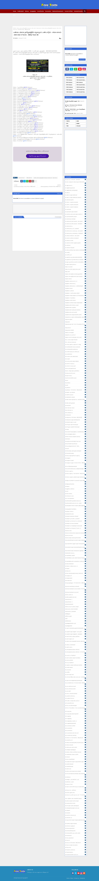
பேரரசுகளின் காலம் (76, 703)
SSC (67, 123)
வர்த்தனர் (76, 810)
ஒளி (76, 385)
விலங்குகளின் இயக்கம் (76, 830)
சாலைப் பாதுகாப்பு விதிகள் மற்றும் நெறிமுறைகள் (76, 477)
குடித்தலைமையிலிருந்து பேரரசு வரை (76, 441)
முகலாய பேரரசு (76, 784)
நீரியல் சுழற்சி (76, 616)
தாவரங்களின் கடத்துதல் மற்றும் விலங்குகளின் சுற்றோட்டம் (76, 544)
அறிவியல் (76, 245)
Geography (33, 11)
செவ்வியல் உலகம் (76, 495)
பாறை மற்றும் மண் (76, 674)
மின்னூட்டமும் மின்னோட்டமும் (76, 779)
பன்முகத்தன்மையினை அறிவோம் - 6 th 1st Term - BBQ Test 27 (76, 652)
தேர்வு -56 (76, 570)
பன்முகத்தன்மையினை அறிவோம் (76, 649)
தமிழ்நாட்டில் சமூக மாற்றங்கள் (76, 523)
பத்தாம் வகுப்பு (76, 647)
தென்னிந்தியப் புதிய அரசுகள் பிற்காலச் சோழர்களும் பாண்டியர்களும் (76, 558)
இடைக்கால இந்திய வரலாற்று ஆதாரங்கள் (76, 273)
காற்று (76, 429)
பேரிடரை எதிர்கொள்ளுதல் (76, 705)
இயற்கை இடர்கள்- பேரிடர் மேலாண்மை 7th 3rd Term (76, 325)
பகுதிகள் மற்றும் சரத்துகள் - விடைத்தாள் (76, 631)
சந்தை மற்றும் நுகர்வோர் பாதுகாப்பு (76, 455)
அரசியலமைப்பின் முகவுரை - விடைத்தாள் (76, 221)
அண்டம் (76, 192)
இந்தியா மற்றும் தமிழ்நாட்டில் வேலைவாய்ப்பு (76, 295)
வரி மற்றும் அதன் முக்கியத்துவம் (76, 805)
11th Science (69, 89)
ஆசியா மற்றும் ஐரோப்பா (76, 264)
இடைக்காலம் (76, 278)
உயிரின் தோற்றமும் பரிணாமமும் (76, 351)
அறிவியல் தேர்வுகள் (76, 247)
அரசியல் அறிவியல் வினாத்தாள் (76, 238)
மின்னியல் (76, 777)
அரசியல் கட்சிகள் (76, 240)
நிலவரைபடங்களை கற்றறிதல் (76, 608)
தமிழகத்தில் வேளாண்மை (76, 509)
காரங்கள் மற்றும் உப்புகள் (76, 422)
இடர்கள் (76, 271)
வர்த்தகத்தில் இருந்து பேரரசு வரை (76, 808)
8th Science (69, 82)
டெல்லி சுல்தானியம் (76, 498)
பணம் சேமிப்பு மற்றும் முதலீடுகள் (76, 636)
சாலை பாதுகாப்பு (76, 471)
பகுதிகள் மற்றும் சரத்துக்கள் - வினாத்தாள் (76, 634)
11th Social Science (81, 89)
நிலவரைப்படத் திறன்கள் (76, 611)
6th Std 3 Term (21, 177)
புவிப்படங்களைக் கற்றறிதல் (76, 693)
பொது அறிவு (76, 711)
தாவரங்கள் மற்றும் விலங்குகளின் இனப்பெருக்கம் (76, 548)
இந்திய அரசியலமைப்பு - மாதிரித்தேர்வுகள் (76, 285)
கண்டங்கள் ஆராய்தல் (76, 402)
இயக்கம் (76, 321)
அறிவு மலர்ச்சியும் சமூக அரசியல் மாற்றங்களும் (76, 250)
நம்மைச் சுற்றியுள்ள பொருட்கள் (76, 592)
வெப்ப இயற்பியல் (76, 837)
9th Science (69, 84)
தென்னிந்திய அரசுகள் (76, 555)
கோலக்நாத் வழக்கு (76, 453)
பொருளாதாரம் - (76, 730)
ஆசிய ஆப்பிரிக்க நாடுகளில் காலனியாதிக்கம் (76, 262)
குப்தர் (76, 448)
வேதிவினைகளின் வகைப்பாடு (76, 854)
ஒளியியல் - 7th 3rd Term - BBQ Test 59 (76, 389)
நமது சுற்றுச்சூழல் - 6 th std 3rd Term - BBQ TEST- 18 (76, 583)
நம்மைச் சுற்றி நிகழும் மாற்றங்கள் (76, 586)
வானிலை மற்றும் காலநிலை (76, 823)
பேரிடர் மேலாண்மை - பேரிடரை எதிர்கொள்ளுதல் (76, 708)
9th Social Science (81, 84)
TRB (67, 125)
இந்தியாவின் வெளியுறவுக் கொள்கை (76, 309)
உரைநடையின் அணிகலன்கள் (76, 356)
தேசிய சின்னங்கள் (76, 563)
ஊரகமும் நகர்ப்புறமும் (76, 373)
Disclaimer (82, 878)
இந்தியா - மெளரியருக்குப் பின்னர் (76, 293)
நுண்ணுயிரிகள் (76, 625)
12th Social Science (81, 91)
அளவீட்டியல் (76, 254)
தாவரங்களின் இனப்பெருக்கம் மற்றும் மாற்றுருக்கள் (76, 541)
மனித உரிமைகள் (76, 744)
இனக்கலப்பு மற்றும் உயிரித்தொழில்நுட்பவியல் (76, 317)
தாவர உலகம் (76, 530)
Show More (82, 59)
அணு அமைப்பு (76, 185)
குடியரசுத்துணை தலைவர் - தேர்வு (76, 446)
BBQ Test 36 (29, 177)
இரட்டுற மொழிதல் (76, 332)
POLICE (78, 125)
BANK (78, 123)
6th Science (69, 77)
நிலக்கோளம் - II (76, 601)
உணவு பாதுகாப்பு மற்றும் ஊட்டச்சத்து (76, 344)
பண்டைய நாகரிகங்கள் (76, 644)
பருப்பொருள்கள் (76, 660)
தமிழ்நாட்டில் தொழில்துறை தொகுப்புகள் (76, 525)
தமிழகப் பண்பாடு (76, 511)
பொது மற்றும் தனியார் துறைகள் (76, 713)
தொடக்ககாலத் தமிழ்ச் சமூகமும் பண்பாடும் (76, 573)
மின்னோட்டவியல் (76, 781)
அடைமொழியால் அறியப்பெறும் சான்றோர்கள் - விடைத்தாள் (76, 182)
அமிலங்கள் (76, 209)
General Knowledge (79, 11)
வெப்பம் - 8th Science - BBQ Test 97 (76, 842)
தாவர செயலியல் (76, 535)
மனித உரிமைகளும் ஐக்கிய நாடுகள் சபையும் (76, 742)
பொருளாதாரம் (76, 728)
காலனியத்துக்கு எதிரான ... (76, 434)
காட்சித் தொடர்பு (76, 410)
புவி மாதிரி (76, 691)
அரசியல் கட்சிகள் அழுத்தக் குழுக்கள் (76, 242)
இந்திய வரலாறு (76, 288)
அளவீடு (76, 252)
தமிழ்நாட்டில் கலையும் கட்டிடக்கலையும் (76, 521)
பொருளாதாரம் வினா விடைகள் (76, 732)
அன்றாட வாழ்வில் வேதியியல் (76, 206)
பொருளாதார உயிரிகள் (76, 725)
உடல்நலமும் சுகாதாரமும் (76, 342)
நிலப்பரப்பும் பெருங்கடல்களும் (76, 606)
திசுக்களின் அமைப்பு (76, 553)
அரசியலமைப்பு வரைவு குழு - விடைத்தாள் (76, 230)
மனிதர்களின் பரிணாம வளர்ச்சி (76, 754)
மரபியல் (76, 756)
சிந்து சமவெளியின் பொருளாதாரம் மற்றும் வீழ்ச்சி (76, 481)
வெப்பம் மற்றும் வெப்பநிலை (76, 845)
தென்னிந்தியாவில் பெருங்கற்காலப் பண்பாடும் (76, 561)
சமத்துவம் (76, 458)
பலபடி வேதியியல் (76, 662)
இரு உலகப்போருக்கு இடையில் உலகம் (76, 337)
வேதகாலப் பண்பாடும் (76, 849)
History (27, 11)
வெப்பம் (76, 840)
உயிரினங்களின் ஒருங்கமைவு (76, 349)
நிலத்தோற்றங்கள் (76, 604)
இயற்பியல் (76, 327)
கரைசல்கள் (76, 405)
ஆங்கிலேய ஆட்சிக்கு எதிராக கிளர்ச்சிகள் (76, 257)
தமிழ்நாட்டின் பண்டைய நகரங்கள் (76, 518)
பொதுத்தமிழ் (76, 718)
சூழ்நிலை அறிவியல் (76, 488)
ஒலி (76, 380)
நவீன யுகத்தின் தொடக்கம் (76, 597)
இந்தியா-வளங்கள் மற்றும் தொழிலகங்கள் (76, 302)
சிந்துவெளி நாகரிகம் (76, 483)
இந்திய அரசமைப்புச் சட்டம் (76, 281)
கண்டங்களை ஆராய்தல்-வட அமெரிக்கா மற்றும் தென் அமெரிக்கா (76, 400)
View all (59, 193)
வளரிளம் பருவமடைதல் (76, 815)
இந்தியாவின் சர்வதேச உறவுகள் (76, 305)
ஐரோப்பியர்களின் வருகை (76, 377)
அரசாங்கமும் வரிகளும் (76, 218)
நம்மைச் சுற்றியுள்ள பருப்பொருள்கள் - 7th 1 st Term (76, 589)
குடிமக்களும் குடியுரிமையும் (76, 443)
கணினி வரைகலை (76, 394)
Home (14, 11)
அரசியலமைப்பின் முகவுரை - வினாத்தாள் (76, 223)
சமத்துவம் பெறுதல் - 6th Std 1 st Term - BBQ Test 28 (76, 463)
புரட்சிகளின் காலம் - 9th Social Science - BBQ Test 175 (76, 683)
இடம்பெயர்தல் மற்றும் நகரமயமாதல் (76, 269)
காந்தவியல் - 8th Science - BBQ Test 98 (76, 417)
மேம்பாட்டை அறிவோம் (76, 790)
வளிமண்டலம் (76, 817)
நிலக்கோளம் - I (76, 599)
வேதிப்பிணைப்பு (76, 852)
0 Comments (58, 217)
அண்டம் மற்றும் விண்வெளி (76, 194)
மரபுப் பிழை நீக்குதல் (76, 759)
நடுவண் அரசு (76, 580)
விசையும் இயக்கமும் (76, 828)
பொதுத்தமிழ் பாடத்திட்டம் (76, 720)
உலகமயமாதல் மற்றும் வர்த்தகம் (76, 361)
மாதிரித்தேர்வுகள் (76, 766)
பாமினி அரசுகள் (76, 667)
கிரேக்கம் (76, 438)
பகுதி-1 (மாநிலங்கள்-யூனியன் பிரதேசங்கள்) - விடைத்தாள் (76, 629)
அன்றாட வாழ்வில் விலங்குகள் (76, 204)
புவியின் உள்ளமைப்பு (76, 695)
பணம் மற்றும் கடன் (76, 638)
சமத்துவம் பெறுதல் (76, 460)
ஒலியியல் (76, 382)
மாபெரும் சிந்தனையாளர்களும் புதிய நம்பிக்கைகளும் (76, 774)
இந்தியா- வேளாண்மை (76, 297)
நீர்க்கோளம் (76, 620)
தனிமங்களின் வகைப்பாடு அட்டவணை (76, 503)
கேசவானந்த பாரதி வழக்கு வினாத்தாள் (76, 450)
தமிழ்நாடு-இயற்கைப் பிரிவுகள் (76, 516)
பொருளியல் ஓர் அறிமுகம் (76, 735)
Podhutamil (21, 11)
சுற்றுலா (76, 486)
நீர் (76, 618)
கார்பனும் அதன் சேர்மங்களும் (76, 424)
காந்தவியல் (76, 414)
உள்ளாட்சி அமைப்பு (76, 363)
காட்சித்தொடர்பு (76, 412)
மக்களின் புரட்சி (76, 740)
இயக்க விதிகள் (76, 319)
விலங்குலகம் (76, 835)
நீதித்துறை (76, 613)
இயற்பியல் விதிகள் (76, 330)
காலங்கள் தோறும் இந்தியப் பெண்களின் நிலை (76, 431)
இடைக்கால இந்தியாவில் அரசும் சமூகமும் (76, 276)
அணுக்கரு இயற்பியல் (76, 187)
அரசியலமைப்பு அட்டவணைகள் (76, 228)
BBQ (14, 15)
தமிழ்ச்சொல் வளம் (76, 513)
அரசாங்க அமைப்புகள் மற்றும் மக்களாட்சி (76, 214)
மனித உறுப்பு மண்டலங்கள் (76, 747)
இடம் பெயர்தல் (76, 266)
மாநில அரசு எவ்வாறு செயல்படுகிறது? (76, 771)
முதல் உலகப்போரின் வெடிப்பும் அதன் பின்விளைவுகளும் (76, 787)
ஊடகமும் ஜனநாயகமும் (76, 368)
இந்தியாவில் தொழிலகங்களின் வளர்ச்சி (76, 314)
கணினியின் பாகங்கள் (76, 397)
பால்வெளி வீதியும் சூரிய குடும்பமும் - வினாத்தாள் (76, 677)
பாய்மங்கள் (76, 669)
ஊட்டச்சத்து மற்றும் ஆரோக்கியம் (76, 370)
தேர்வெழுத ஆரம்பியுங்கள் (37, 156)
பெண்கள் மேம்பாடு (76, 698)
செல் (76, 491)
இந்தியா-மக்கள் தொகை (76, 300)
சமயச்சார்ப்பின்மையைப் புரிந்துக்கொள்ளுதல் (76, 468)
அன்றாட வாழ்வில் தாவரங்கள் (76, 202)
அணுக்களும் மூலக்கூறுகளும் (76, 190)
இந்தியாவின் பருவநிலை (76, 307)
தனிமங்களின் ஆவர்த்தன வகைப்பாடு (76, 500)
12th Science (69, 91)
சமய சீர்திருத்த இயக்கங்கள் (76, 466)
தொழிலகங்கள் (76, 578)
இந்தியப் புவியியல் (76, 290)
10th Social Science (81, 87)
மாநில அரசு (76, 768)
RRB (78, 121)
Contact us (76, 878)
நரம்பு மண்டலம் (76, 594)
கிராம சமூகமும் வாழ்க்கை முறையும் (76, 436)
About (71, 878)
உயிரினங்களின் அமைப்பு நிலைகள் (76, 346)
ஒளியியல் (76, 387)
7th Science (69, 80)
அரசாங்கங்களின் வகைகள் (76, 216)
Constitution (40, 11)
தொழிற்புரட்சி (76, 575)
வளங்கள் (76, 812)
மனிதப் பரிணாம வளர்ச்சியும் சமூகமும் (76, 752)
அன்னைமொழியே (76, 199)
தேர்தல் (76, 568)
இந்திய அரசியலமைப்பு (76, 283)
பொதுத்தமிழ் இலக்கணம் (76, 723)
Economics (48, 11)
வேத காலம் (76, 847)
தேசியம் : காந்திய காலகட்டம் (76, 566)
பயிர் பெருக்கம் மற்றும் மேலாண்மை (76, 657)
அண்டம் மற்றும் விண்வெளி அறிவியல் (76, 197)
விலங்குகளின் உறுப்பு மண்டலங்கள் (76, 833)
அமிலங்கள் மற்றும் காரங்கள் (76, 211)
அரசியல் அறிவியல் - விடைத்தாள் (76, 235)
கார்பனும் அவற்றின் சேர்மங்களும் (76, 426)
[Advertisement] (46, 21)
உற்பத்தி (76, 358)
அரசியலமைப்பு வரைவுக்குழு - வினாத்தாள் (76, 233)
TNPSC (68, 121)
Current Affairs (69, 11)
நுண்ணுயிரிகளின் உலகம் (76, 623)
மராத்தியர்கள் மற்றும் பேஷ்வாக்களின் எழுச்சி (76, 761)
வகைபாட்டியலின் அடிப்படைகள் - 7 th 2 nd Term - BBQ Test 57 (76, 795)
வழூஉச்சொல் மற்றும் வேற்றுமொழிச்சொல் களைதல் (76, 820)
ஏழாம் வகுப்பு (76, 375)
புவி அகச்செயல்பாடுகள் (76, 686)
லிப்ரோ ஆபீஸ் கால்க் (76, 792)
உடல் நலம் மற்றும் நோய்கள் (76, 339)
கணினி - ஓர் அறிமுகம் (76, 392)
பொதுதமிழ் (76, 716)
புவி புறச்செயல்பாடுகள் (76, 688)
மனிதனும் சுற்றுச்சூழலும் (76, 749)
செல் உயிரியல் (76, 493)
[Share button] (35, 181)
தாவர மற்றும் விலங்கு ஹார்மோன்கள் (76, 537)
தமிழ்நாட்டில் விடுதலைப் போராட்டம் (76, 528)
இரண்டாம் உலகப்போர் (76, 334)
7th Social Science (81, 80)
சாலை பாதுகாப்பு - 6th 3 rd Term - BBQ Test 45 (76, 474)
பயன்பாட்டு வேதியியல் (76, 655)
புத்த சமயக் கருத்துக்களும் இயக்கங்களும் (76, 680)
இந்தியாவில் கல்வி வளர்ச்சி (76, 312)
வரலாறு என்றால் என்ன (76, 803)
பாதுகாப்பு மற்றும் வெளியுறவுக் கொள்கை (76, 665)
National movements (57, 11)
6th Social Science (81, 77)
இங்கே (24, 98)
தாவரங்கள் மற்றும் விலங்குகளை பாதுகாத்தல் (76, 550)
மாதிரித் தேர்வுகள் (76, 764)
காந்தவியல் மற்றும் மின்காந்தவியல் (76, 419)
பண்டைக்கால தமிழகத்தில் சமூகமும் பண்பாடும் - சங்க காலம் (28, 28)
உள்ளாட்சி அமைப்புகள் (76, 365)
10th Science (69, 87)
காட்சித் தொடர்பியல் (76, 407)
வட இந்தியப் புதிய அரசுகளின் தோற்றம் (76, 798)
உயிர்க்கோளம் (76, 354)
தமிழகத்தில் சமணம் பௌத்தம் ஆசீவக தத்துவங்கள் (76, 506)
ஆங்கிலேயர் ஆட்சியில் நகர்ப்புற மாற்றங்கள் (76, 259)
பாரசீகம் (76, 672)
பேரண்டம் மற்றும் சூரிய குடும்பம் (76, 700)
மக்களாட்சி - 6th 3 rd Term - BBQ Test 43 (76, 737)
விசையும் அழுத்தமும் (76, 825)
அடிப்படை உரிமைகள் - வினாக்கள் (76, 179)
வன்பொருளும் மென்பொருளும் (76, 800)
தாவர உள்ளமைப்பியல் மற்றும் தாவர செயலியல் (76, 532)
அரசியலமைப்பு (76, 226)
